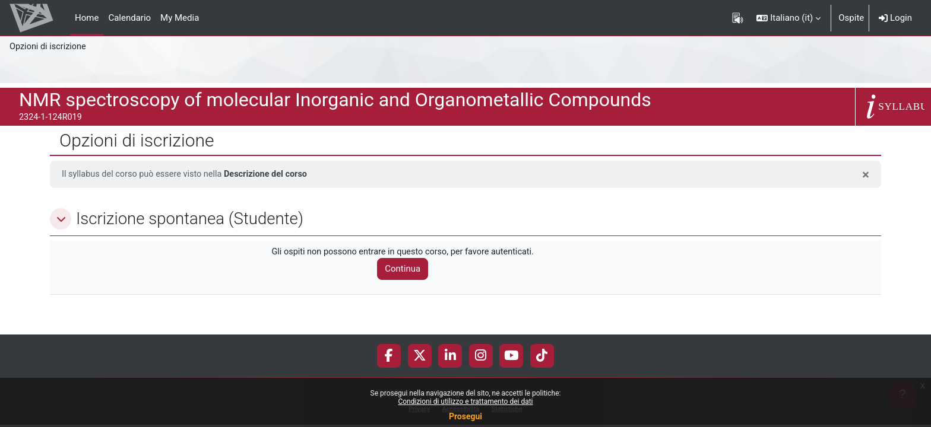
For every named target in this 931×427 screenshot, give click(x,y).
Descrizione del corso (273, 174)
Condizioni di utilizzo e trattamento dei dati (465, 401)
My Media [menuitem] (179, 17)
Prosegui (465, 416)
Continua (408, 270)
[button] (788, 18)
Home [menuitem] (87, 17)
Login (895, 17)
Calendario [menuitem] (129, 17)
